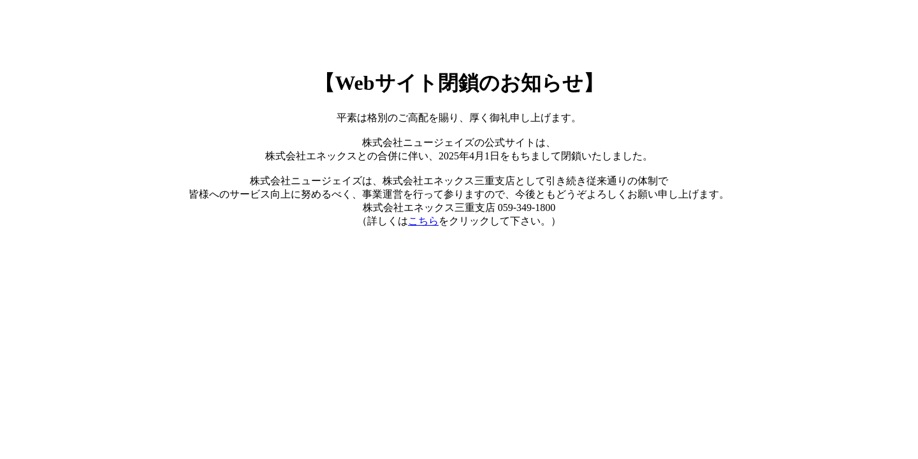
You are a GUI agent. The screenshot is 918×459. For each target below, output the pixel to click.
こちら (423, 220)
